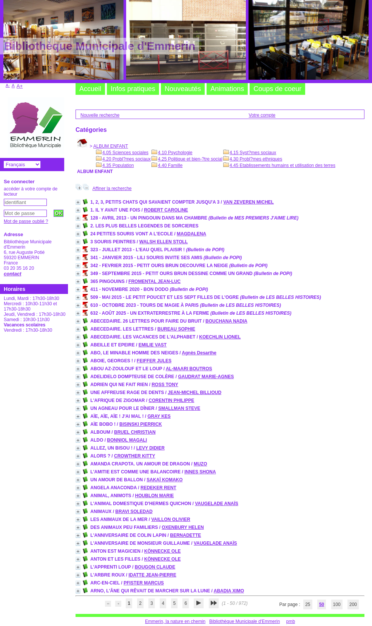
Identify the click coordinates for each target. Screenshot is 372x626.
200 (353, 604)
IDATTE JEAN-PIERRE (152, 575)
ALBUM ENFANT (110, 146)
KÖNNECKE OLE (162, 551)
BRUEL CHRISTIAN (135, 432)
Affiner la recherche (112, 188)
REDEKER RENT (158, 487)
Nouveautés (183, 89)
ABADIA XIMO (229, 591)
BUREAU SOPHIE (176, 329)
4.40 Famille (170, 165)
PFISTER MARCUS (143, 583)
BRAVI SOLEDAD (133, 511)
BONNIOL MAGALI (127, 440)
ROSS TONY (164, 384)
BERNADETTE (185, 535)
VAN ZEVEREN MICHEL (248, 202)
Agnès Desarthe (199, 353)
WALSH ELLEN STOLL (163, 241)
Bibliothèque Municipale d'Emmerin (244, 621)
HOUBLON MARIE (154, 495)
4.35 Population (118, 165)
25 (307, 604)
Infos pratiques (133, 89)
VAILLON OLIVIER (170, 519)
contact (12, 274)
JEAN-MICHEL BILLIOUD (194, 392)
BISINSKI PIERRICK (140, 424)
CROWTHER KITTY (134, 456)
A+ (20, 86)
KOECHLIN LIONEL (220, 337)
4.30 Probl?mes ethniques (256, 159)
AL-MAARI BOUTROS (189, 368)
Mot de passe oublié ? (26, 221)
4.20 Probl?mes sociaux (126, 159)
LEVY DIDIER (150, 448)
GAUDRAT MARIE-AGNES (206, 376)
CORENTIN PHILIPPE (171, 400)
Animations (227, 89)
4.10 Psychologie (175, 152)
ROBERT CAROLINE (166, 210)
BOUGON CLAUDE (155, 567)
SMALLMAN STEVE (179, 408)
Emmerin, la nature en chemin (175, 621)
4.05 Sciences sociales (125, 152)
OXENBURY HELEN (183, 527)
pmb (290, 621)
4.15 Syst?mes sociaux (253, 152)
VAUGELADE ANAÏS (216, 503)
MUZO (200, 464)
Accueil (90, 89)
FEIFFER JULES (154, 360)
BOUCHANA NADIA (226, 321)
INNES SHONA (200, 472)
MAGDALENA (191, 233)
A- (8, 85)
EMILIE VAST (153, 345)
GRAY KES (158, 416)
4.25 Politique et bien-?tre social (190, 159)
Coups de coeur (277, 89)
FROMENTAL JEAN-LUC (154, 281)
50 (321, 604)
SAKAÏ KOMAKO (164, 479)
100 (337, 604)
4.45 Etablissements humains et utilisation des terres (282, 165)
